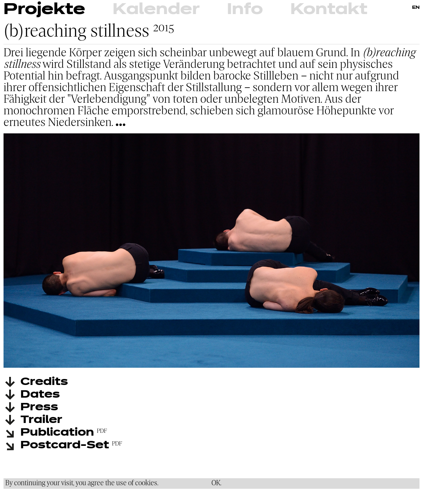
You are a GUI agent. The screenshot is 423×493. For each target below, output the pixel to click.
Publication (57, 433)
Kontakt (328, 10)
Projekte (44, 10)
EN (415, 8)
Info (245, 10)
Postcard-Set (64, 445)
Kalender (156, 10)
